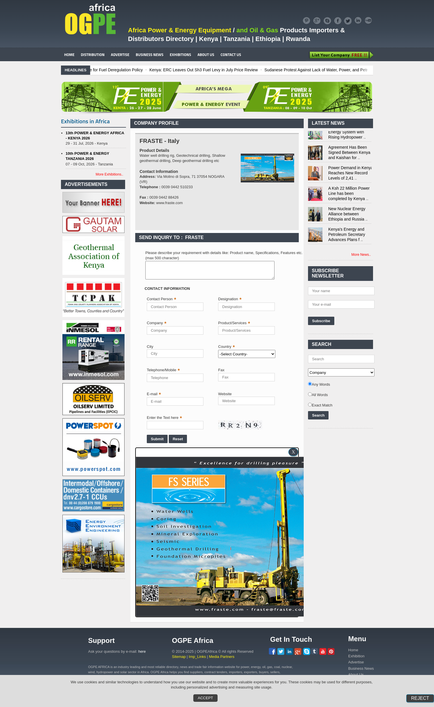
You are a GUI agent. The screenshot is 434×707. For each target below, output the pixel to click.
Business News (361, 668)
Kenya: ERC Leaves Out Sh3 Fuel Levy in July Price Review (241, 70)
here (142, 651)
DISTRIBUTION (93, 54)
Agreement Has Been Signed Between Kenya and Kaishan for (349, 153)
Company (156, 323)
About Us (355, 674)
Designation (230, 299)
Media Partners (221, 656)
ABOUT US (205, 54)
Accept (205, 698)
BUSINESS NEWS (150, 54)
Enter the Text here (164, 417)
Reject (420, 698)
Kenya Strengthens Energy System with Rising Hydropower (346, 133)
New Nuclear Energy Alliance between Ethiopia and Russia (346, 215)
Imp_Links (197, 656)
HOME (69, 54)
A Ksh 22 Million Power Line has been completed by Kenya (349, 194)
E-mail (154, 394)
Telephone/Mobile (163, 370)
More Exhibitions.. (109, 174)
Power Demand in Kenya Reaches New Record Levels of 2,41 (350, 174)
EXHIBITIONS (180, 54)
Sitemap (179, 656)
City (150, 346)
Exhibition (356, 656)
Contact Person (161, 299)
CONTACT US (230, 54)
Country (226, 346)
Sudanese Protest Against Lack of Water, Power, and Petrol (355, 70)
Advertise (356, 662)
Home (353, 650)
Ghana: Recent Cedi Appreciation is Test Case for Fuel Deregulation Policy (113, 70)
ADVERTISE (120, 54)
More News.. (361, 255)
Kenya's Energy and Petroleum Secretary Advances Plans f (346, 235)
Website (225, 394)
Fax (221, 370)
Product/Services (234, 323)
